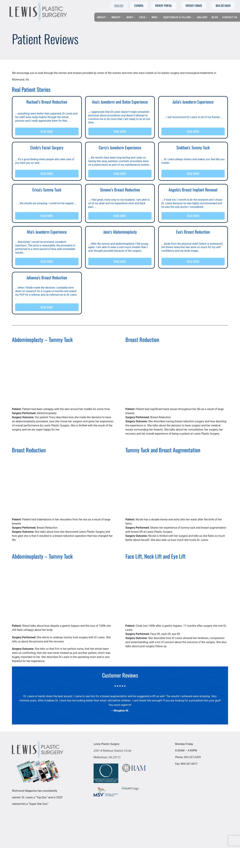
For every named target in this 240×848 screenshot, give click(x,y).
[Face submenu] (146, 17)
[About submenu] (106, 17)
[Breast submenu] (122, 17)
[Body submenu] (134, 17)
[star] (117, 686)
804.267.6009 (192, 757)
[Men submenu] (158, 17)
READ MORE (47, 131)
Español (139, 5)
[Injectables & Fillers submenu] (192, 17)
